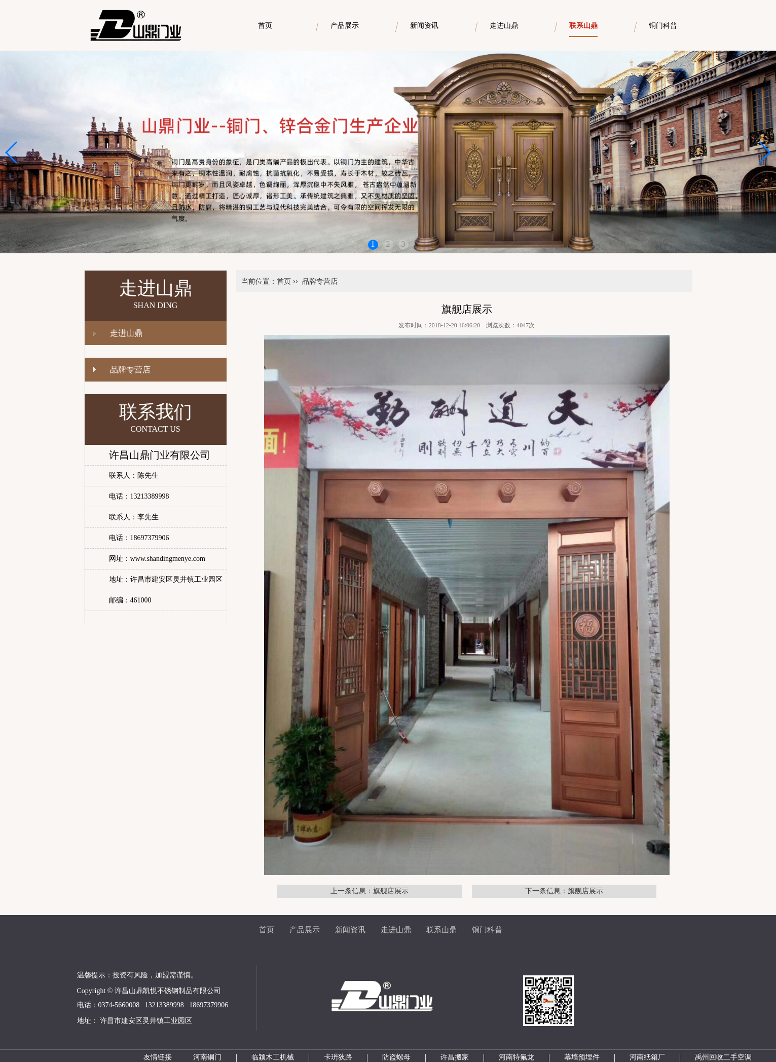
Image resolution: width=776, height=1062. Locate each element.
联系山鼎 (441, 930)
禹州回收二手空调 (723, 1057)
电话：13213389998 (139, 496)
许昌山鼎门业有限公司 (159, 455)
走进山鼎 (126, 333)
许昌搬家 (454, 1057)
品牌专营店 (130, 369)
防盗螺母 (396, 1057)
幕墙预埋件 (582, 1057)
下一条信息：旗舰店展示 (564, 891)
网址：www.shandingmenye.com (157, 558)
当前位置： (259, 281)
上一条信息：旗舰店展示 (369, 891)
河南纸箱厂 (647, 1057)
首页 (284, 281)
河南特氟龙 (516, 1057)
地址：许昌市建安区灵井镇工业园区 (166, 579)
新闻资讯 (350, 930)
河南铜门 (207, 1057)
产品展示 (304, 930)
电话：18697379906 (139, 538)
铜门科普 (487, 930)
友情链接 (157, 1057)
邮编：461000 (130, 600)
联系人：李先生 (134, 517)
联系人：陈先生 (134, 475)
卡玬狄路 (338, 1057)
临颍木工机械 (272, 1057)
